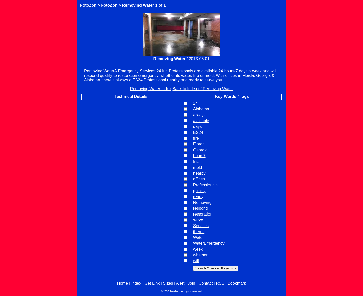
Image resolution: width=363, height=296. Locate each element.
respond (200, 208)
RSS (220, 283)
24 (195, 103)
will (196, 261)
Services (201, 226)
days (197, 126)
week (198, 249)
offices (199, 179)
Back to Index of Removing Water (202, 89)
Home (122, 283)
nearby (199, 173)
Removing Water (138, 5)
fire (196, 138)
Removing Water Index (150, 89)
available (201, 121)
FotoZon (88, 5)
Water (198, 237)
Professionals (205, 185)
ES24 (198, 132)
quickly (199, 191)
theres (198, 231)
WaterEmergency (209, 243)
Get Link (152, 283)
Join (191, 283)
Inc (196, 161)
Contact (206, 283)
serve (198, 220)
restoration (203, 214)
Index (136, 283)
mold (197, 167)
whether (200, 255)
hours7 (199, 156)
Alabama (201, 109)
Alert (180, 283)
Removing (202, 202)
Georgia (200, 150)
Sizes (168, 283)
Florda (199, 144)
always (199, 115)
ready (198, 196)
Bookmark (237, 283)
